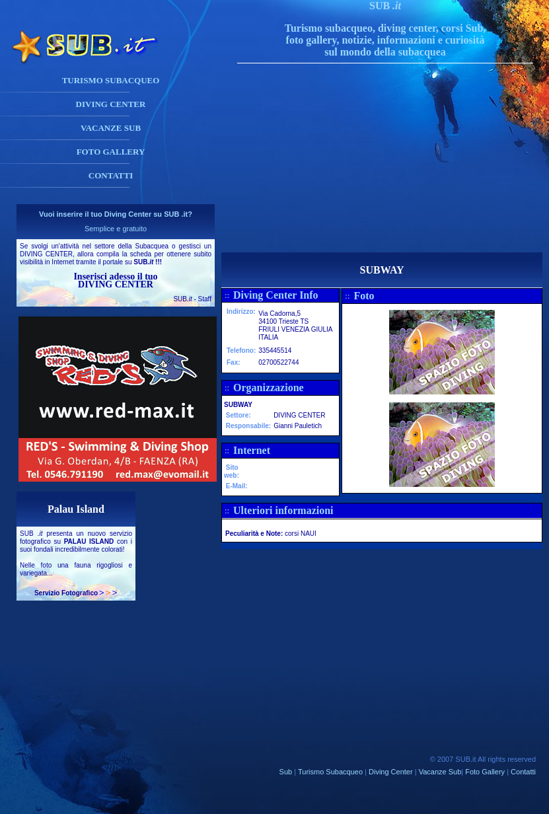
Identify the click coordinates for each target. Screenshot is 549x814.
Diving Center (391, 772)
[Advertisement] (398, 159)
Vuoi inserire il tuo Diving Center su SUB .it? (115, 214)
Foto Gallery (485, 772)
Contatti (523, 772)
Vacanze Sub (440, 772)
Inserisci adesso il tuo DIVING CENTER (115, 280)
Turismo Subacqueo (330, 772)
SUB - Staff (192, 299)
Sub (286, 772)
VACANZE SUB (111, 128)
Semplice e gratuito (116, 229)
